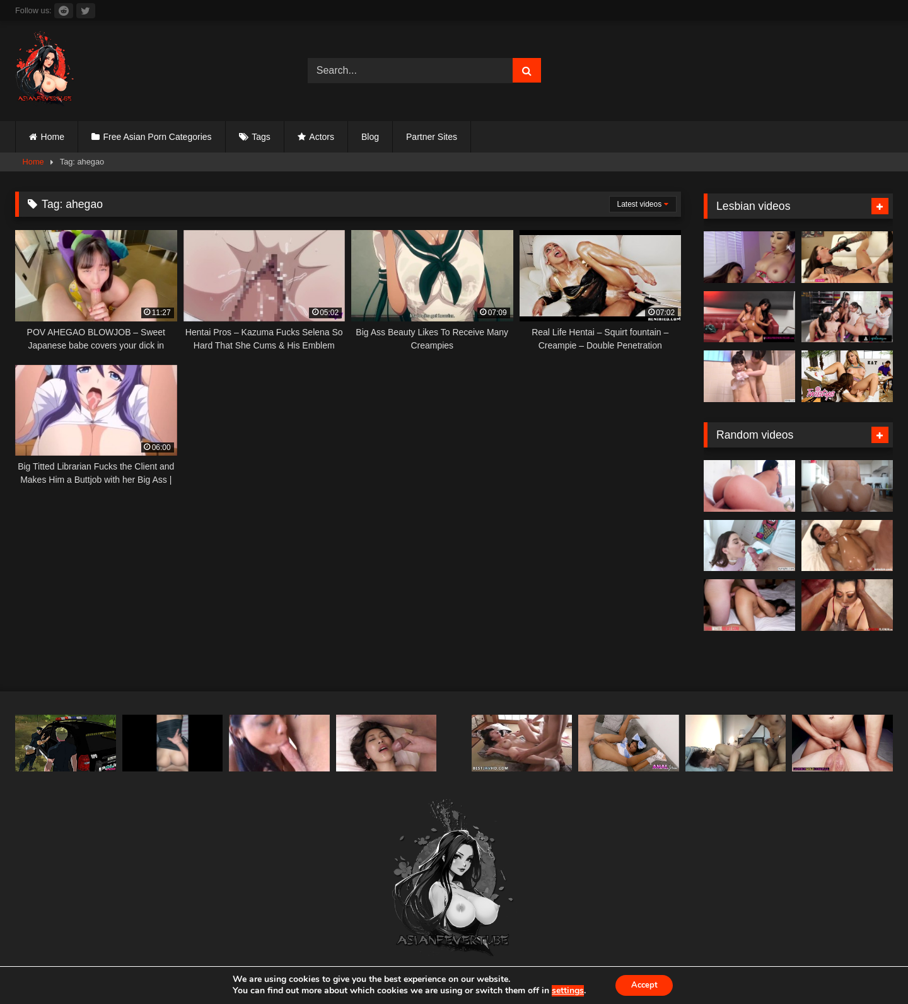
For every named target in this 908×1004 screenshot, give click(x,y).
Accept (644, 984)
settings (563, 990)
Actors (321, 137)
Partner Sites (431, 137)
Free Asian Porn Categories (157, 137)
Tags (261, 137)
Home (52, 137)
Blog (370, 137)
